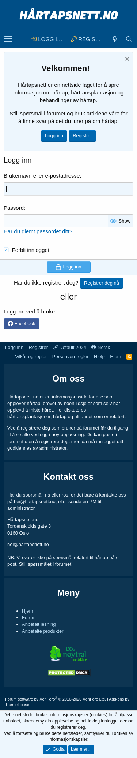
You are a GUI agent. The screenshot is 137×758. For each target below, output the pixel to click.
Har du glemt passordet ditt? (38, 231)
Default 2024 (69, 347)
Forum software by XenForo (55, 699)
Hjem (115, 356)
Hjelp (99, 356)
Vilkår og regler (31, 356)
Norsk (100, 347)
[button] (8, 39)
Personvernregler (70, 356)
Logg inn (54, 135)
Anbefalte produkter (42, 631)
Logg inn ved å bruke (29, 311)
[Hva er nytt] (115, 39)
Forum (29, 617)
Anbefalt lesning (39, 624)
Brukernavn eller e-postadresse (42, 175)
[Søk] (129, 39)
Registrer (82, 135)
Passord (14, 208)
